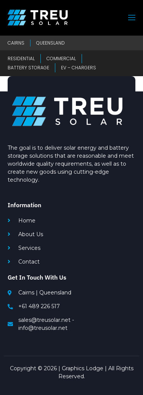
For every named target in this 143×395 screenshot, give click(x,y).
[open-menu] (131, 17)
